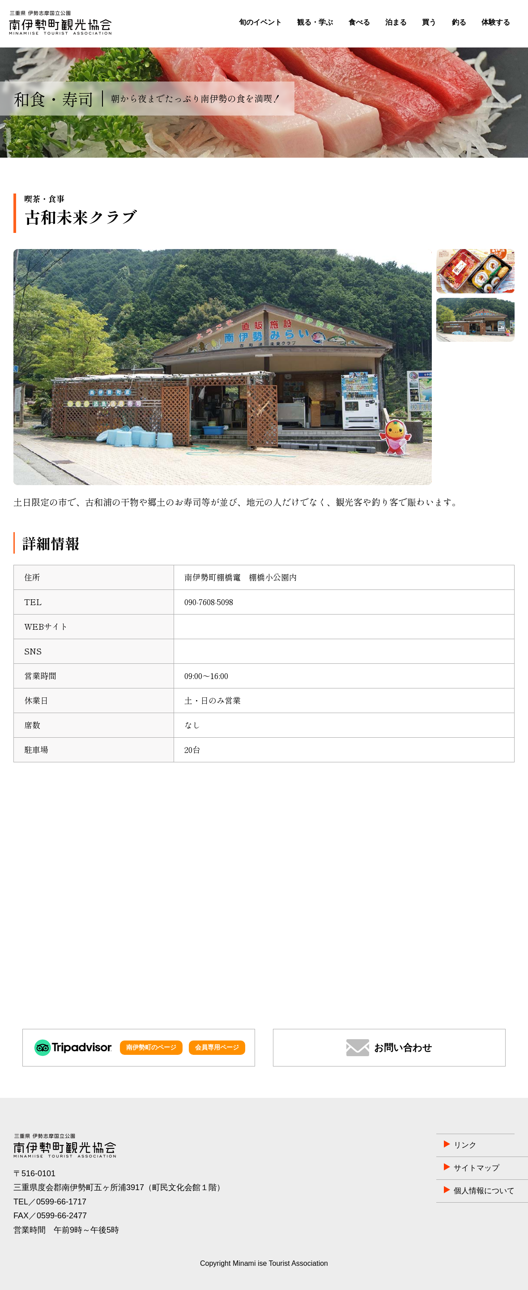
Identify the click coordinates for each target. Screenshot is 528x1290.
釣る (459, 22)
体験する (495, 22)
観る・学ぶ (315, 22)
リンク (416, 1145)
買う (429, 22)
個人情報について (436, 1191)
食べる (359, 22)
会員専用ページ (217, 1047)
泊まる (396, 22)
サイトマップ (428, 1168)
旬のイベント (260, 22)
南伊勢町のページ (151, 1047)
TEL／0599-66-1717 (49, 1201)
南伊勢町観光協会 (60, 23)
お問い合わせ (403, 1047)
